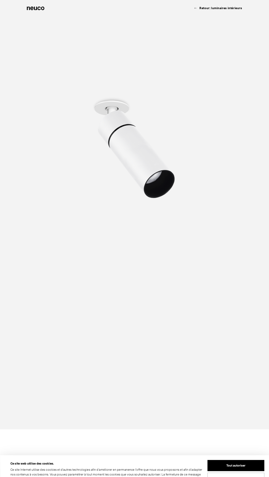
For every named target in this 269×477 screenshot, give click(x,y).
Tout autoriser (235, 444)
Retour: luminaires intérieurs (220, 8)
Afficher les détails (23, 469)
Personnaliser (236, 457)
